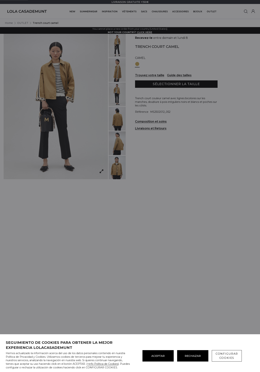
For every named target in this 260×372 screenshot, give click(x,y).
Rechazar (193, 356)
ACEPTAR (158, 356)
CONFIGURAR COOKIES (227, 356)
